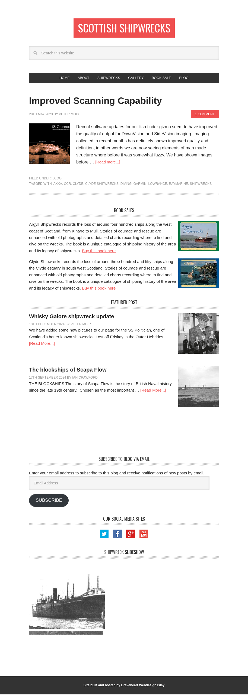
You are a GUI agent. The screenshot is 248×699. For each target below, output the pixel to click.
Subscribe (49, 504)
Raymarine (178, 188)
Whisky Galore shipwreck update (71, 321)
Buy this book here (99, 255)
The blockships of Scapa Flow (68, 374)
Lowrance (157, 188)
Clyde (78, 188)
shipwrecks (201, 188)
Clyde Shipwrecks (102, 188)
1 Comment (205, 119)
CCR (67, 188)
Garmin (140, 188)
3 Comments (102, 329)
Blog (57, 183)
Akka (57, 188)
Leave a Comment (113, 382)
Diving (126, 188)
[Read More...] (42, 348)
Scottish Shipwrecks (124, 29)
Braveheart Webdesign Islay (142, 690)
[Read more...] (109, 166)
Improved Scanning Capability (122, 104)
